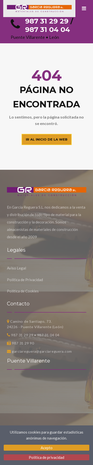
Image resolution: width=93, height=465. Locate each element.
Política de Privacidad (25, 279)
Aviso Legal (16, 268)
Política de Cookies (23, 291)
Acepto (47, 447)
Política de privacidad (46, 457)
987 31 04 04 (47, 29)
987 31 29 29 (46, 21)
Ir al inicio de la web (46, 139)
